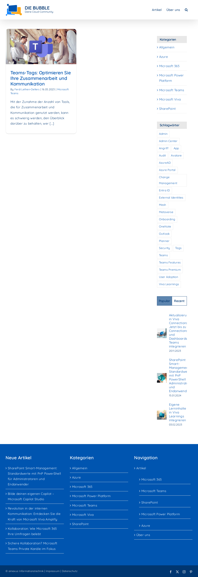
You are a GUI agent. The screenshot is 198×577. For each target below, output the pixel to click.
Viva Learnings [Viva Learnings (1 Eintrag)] (169, 284)
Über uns (143, 535)
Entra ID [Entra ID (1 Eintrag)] (164, 190)
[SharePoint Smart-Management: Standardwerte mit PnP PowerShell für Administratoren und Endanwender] (162, 376)
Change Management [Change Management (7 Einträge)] (168, 180)
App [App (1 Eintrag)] (176, 148)
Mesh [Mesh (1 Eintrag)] (162, 205)
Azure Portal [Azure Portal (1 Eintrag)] (167, 170)
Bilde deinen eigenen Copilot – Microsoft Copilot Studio (31, 496)
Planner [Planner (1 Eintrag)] (164, 241)
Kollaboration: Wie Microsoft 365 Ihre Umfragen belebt (32, 531)
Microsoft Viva (170, 99)
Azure (163, 57)
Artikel (141, 468)
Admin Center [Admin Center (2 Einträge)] (168, 141)
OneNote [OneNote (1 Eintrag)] (165, 226)
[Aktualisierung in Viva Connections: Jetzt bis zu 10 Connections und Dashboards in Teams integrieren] (162, 331)
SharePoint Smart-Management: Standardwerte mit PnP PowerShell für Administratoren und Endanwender (181, 375)
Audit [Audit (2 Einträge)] (162, 155)
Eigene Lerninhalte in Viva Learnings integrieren (177, 412)
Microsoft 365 (169, 66)
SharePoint (167, 109)
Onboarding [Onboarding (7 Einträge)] (167, 219)
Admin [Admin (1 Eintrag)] (163, 134)
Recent (179, 301)
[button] (186, 9)
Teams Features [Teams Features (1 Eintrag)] (170, 262)
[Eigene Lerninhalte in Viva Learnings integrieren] (162, 413)
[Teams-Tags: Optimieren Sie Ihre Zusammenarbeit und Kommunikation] (41, 46)
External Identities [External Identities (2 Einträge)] (171, 197)
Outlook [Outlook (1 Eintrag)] (164, 233)
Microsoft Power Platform (171, 78)
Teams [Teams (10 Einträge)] (163, 255)
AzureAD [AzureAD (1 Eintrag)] (165, 162)
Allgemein (166, 47)
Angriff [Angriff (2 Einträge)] (164, 148)
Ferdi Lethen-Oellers (27, 89)
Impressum (53, 571)
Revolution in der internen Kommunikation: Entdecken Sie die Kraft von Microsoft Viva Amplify (34, 513)
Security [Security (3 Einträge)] (164, 248)
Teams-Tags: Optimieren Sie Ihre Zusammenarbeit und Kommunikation (40, 78)
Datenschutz (69, 571)
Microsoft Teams (171, 90)
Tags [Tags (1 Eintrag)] (178, 248)
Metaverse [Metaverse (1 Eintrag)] (166, 212)
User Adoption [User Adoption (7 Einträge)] (168, 277)
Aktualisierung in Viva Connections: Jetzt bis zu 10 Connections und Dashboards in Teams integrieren (180, 330)
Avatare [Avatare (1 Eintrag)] (176, 155)
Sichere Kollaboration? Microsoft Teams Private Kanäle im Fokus (32, 545)
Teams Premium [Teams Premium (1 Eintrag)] (170, 269)
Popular (164, 301)
